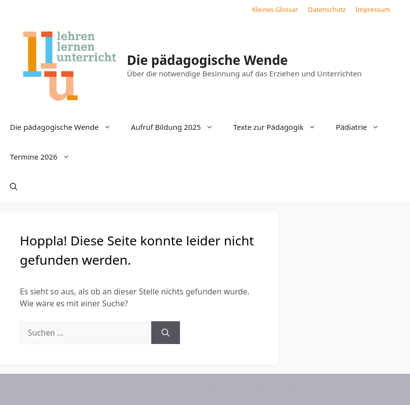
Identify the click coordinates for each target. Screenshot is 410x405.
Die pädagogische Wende (207, 60)
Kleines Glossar (275, 9)
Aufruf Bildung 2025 (177, 127)
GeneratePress (285, 389)
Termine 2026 (45, 157)
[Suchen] (165, 332)
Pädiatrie (362, 127)
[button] (13, 186)
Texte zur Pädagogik (279, 127)
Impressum (372, 9)
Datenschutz (327, 9)
